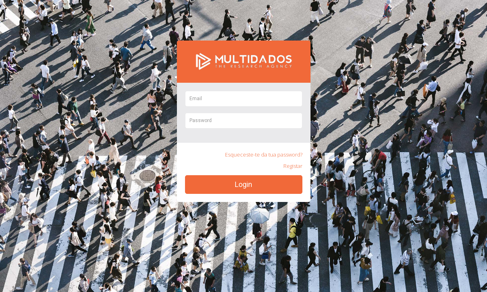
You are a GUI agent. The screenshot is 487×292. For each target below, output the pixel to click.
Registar (292, 166)
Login (243, 184)
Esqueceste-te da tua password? (263, 154)
